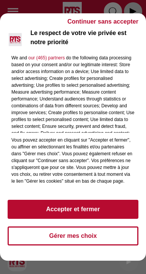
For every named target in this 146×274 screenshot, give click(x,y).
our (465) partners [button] (46, 58)
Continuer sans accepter (102, 21)
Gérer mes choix (73, 236)
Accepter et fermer (73, 209)
